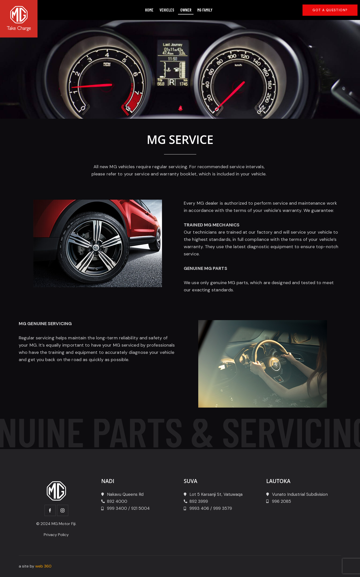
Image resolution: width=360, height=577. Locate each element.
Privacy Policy (56, 534)
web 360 (43, 566)
